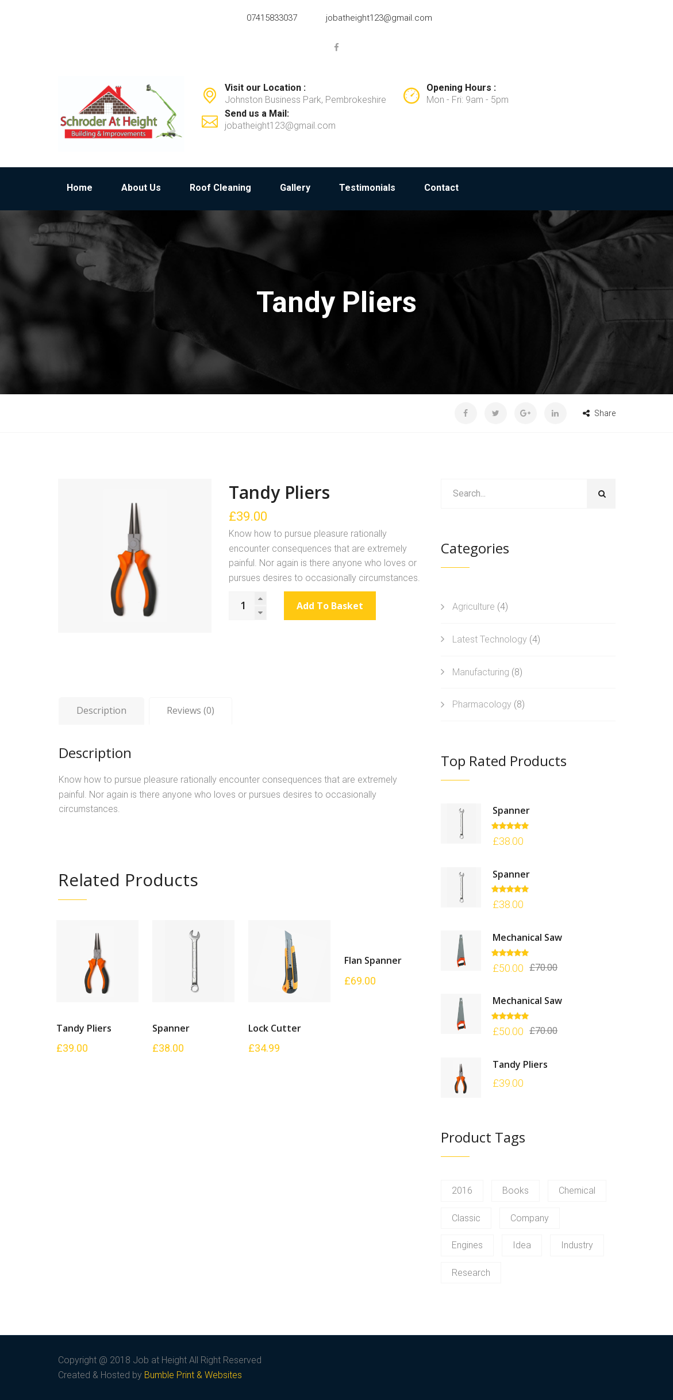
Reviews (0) (190, 710)
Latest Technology (489, 639)
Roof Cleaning (220, 187)
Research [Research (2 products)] (471, 1272)
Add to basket (330, 605)
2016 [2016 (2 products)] (462, 1190)
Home (80, 187)
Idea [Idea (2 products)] (522, 1245)
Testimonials (367, 187)
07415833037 (272, 18)
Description (101, 710)
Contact (441, 187)
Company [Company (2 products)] (529, 1218)
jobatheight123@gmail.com (379, 18)
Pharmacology (482, 704)
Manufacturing (480, 672)
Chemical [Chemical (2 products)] (577, 1190)
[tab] (101, 711)
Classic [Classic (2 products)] (466, 1218)
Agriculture (473, 606)
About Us (141, 187)
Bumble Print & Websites (193, 1375)
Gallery (295, 187)
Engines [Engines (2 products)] (467, 1245)
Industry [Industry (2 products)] (577, 1245)
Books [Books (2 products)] (515, 1190)
